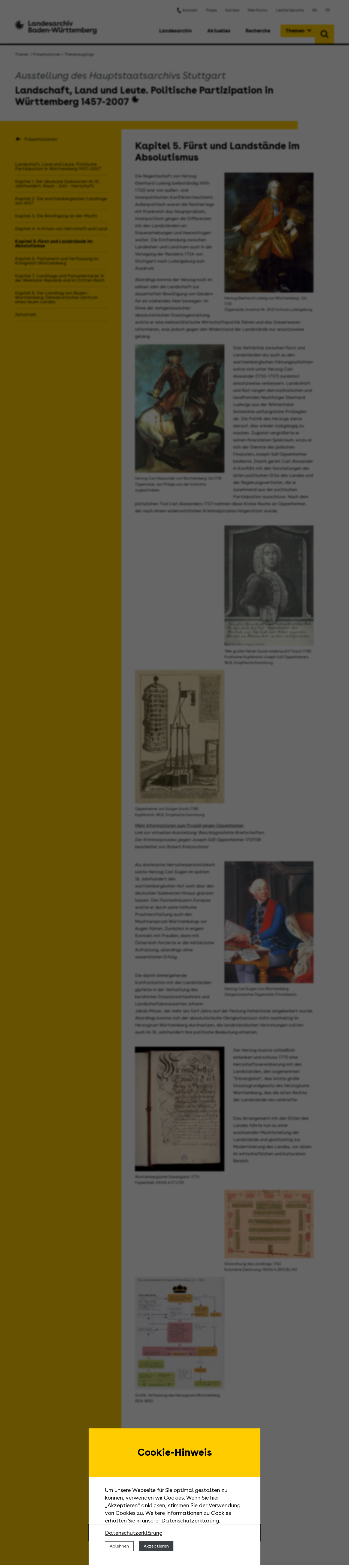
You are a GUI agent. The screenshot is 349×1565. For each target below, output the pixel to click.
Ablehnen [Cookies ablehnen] (119, 1546)
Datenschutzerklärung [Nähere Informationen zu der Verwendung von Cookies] (134, 1533)
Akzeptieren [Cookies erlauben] (156, 1546)
